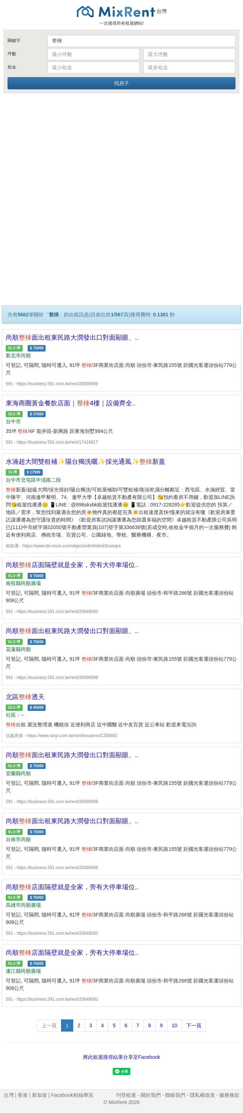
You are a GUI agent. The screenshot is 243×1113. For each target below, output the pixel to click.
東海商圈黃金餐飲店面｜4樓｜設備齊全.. (71, 403)
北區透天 (25, 697)
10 (174, 1025)
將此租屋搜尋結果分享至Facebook (121, 1057)
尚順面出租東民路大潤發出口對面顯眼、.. (72, 337)
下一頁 (193, 1025)
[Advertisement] (122, 148)
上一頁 (49, 1025)
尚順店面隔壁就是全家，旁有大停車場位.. (72, 565)
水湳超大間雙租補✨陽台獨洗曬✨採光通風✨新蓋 (85, 461)
